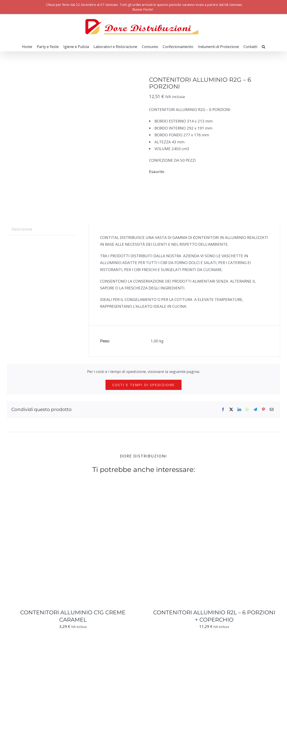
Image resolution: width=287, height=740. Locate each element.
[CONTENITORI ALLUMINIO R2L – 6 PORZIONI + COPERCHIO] (205, 494)
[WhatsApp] (247, 409)
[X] (231, 409)
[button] (263, 46)
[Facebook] (223, 409)
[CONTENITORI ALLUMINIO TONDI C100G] (63, 645)
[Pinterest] (263, 409)
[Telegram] (255, 409)
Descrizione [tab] (22, 229)
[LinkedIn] (239, 409)
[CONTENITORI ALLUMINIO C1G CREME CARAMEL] (63, 494)
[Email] (271, 409)
